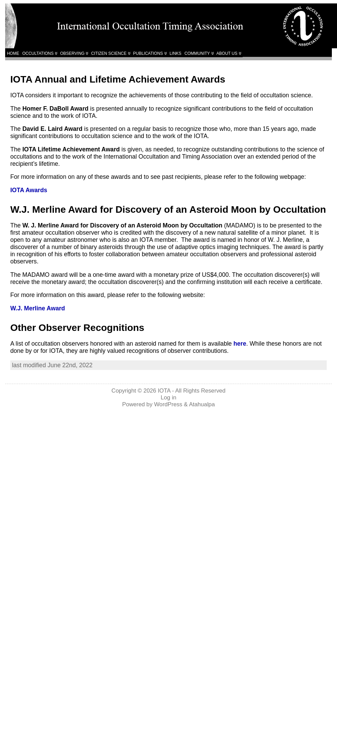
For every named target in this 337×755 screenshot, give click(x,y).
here (239, 343)
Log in (168, 397)
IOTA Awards (28, 190)
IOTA (164, 390)
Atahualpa (202, 404)
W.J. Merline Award (37, 308)
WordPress (168, 404)
